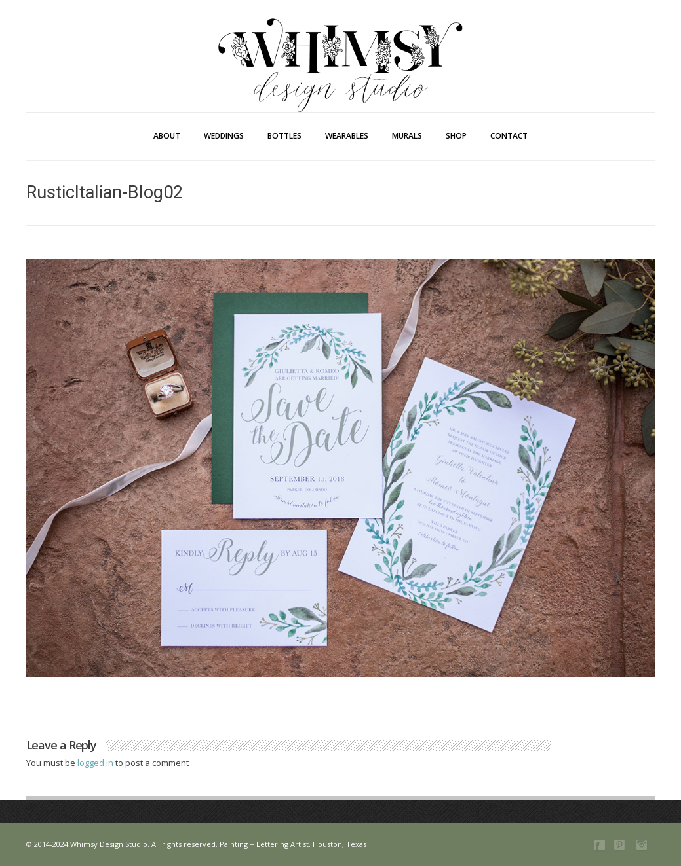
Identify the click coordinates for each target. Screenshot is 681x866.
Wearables (346, 135)
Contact (509, 135)
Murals (407, 135)
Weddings (224, 135)
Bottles (284, 135)
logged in (96, 762)
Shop (456, 135)
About (166, 135)
